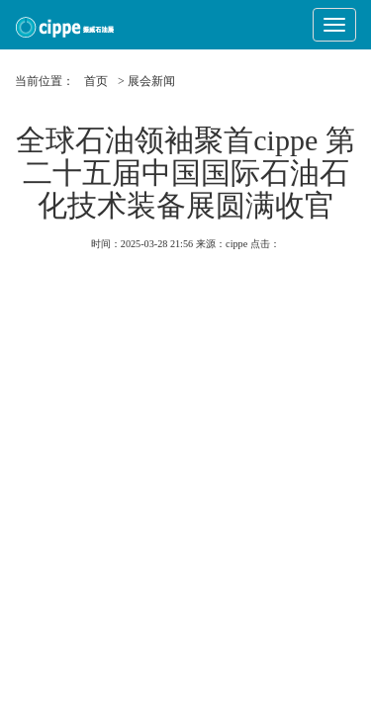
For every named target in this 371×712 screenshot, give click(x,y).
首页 (96, 81)
